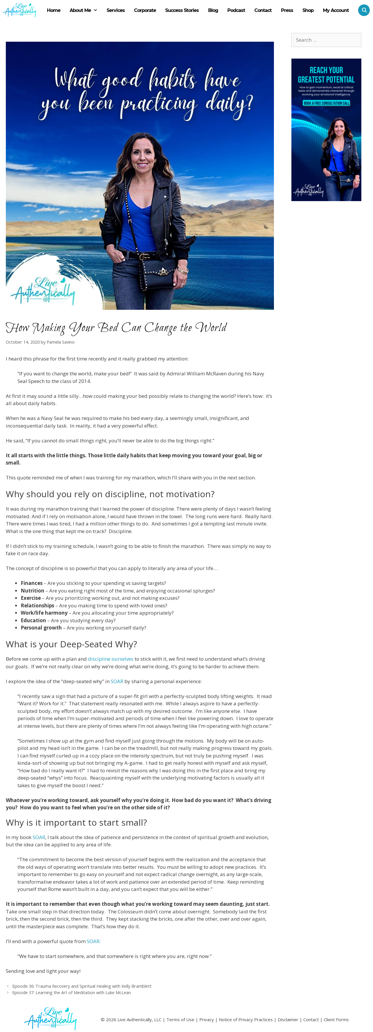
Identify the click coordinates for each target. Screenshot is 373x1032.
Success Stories (182, 10)
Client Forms (336, 1019)
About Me (86, 10)
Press (287, 10)
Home (53, 10)
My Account (336, 10)
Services (116, 10)
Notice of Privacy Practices (246, 1019)
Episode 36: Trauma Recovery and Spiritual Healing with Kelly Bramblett (82, 986)
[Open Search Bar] (361, 10)
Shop (308, 10)
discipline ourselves (110, 658)
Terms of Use (180, 1019)
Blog (213, 10)
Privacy (206, 1019)
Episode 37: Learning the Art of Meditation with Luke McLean (71, 992)
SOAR (117, 681)
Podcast (236, 10)
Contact (263, 10)
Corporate (145, 10)
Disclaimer (288, 1019)
